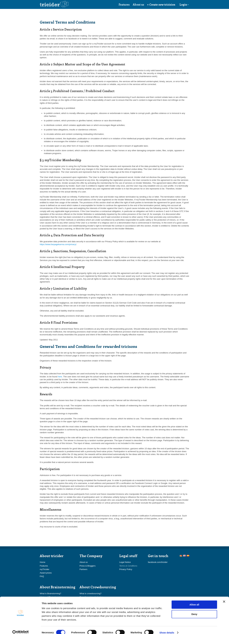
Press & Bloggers (87, 566)
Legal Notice (125, 562)
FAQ (42, 576)
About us (138, 4)
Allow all (194, 599)
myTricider (44, 569)
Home (42, 562)
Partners (83, 569)
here (60, 376)
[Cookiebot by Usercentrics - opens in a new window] (21, 627)
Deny (194, 609)
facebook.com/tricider (158, 562)
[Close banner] (224, 597)
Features (124, 4)
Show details (167, 627)
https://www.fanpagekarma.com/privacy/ (58, 244)
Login (184, 4)
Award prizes (46, 573)
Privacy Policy (125, 569)
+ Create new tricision (161, 4)
